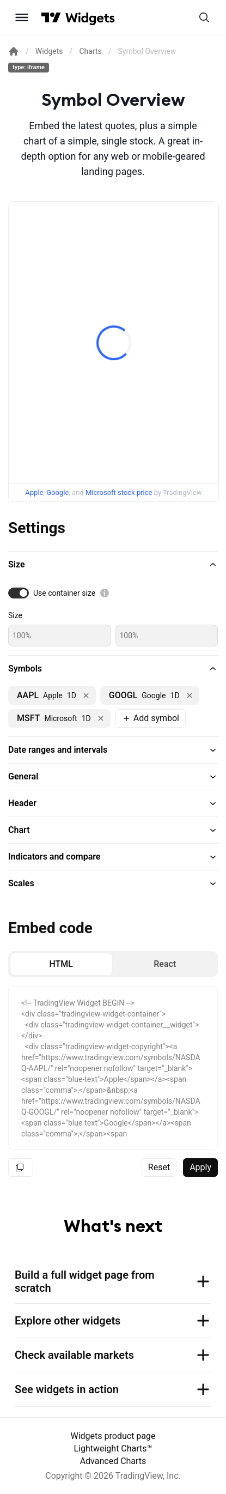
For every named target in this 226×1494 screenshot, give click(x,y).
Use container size (64, 593)
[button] (113, 565)
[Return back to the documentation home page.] (13, 51)
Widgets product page (113, 1436)
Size (15, 615)
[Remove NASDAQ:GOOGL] (189, 695)
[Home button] (90, 18)
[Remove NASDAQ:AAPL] (86, 695)
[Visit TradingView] (51, 17)
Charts (90, 51)
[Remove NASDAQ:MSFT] (100, 718)
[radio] (61, 964)
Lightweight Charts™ (113, 1448)
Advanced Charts (113, 1461)
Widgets (49, 51)
